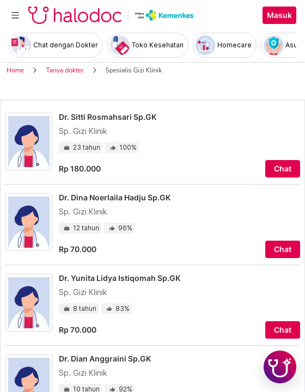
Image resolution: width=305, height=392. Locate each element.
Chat (282, 168)
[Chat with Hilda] (280, 367)
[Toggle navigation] (15, 15)
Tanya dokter (64, 70)
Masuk (279, 15)
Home (15, 70)
